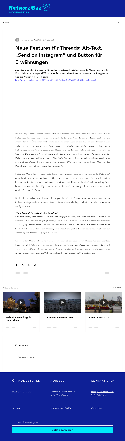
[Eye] (30, 8)
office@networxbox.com (102, 391)
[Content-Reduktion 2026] (62, 302)
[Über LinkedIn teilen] (29, 265)
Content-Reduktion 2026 (60, 317)
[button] (119, 22)
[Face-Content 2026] (103, 302)
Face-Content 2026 (99, 317)
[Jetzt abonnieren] (62, 430)
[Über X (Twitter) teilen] (23, 265)
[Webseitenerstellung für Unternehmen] (21, 302)
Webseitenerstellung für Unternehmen (18, 319)
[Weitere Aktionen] (108, 39)
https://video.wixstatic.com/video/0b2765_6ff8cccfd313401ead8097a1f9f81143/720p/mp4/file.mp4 (55, 80)
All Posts (6, 22)
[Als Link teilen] (35, 265)
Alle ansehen (117, 287)
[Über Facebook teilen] (16, 265)
